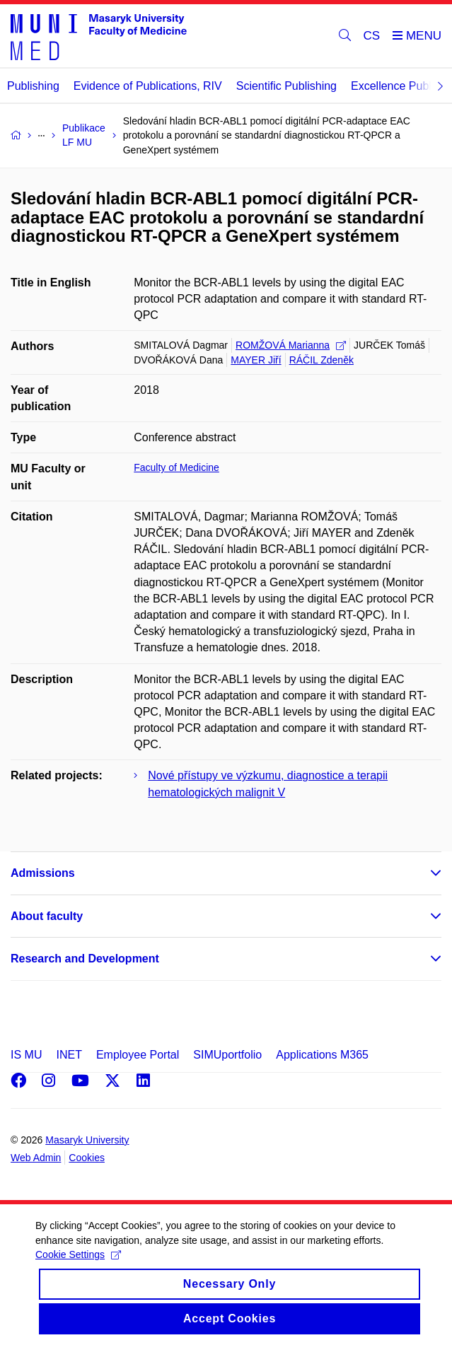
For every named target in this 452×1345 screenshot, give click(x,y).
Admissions (43, 873)
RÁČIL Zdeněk (321, 360)
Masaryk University (87, 1140)
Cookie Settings (78, 1268)
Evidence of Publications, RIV (148, 86)
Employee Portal (137, 1055)
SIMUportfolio (227, 1055)
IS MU (26, 1055)
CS (372, 35)
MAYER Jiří (256, 360)
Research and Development (85, 959)
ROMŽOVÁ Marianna (291, 345)
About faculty (47, 916)
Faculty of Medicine (176, 467)
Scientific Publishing (286, 86)
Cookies (87, 1157)
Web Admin (36, 1157)
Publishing (33, 86)
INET (68, 1055)
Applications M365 (322, 1055)
